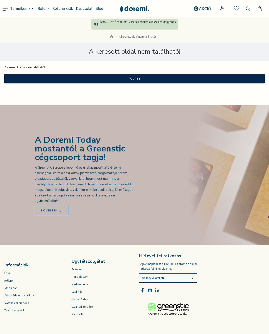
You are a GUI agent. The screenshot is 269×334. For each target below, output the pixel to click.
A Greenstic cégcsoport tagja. (167, 314)
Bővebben (49, 210)
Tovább (134, 79)
